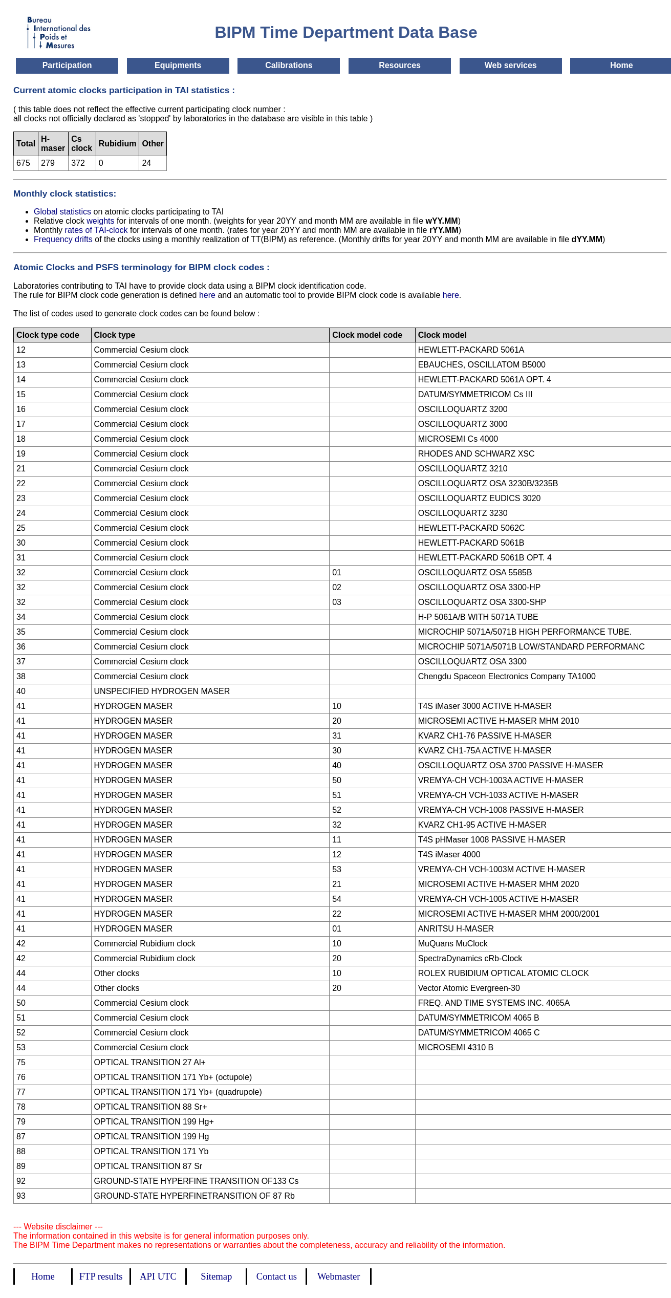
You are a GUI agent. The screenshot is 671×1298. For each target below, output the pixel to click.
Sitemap (216, 1276)
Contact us (276, 1276)
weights (101, 221)
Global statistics (62, 211)
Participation (67, 65)
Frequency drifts (64, 239)
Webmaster (338, 1276)
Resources (400, 65)
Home (621, 65)
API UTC (158, 1276)
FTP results (101, 1276)
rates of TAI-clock (97, 230)
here (207, 295)
